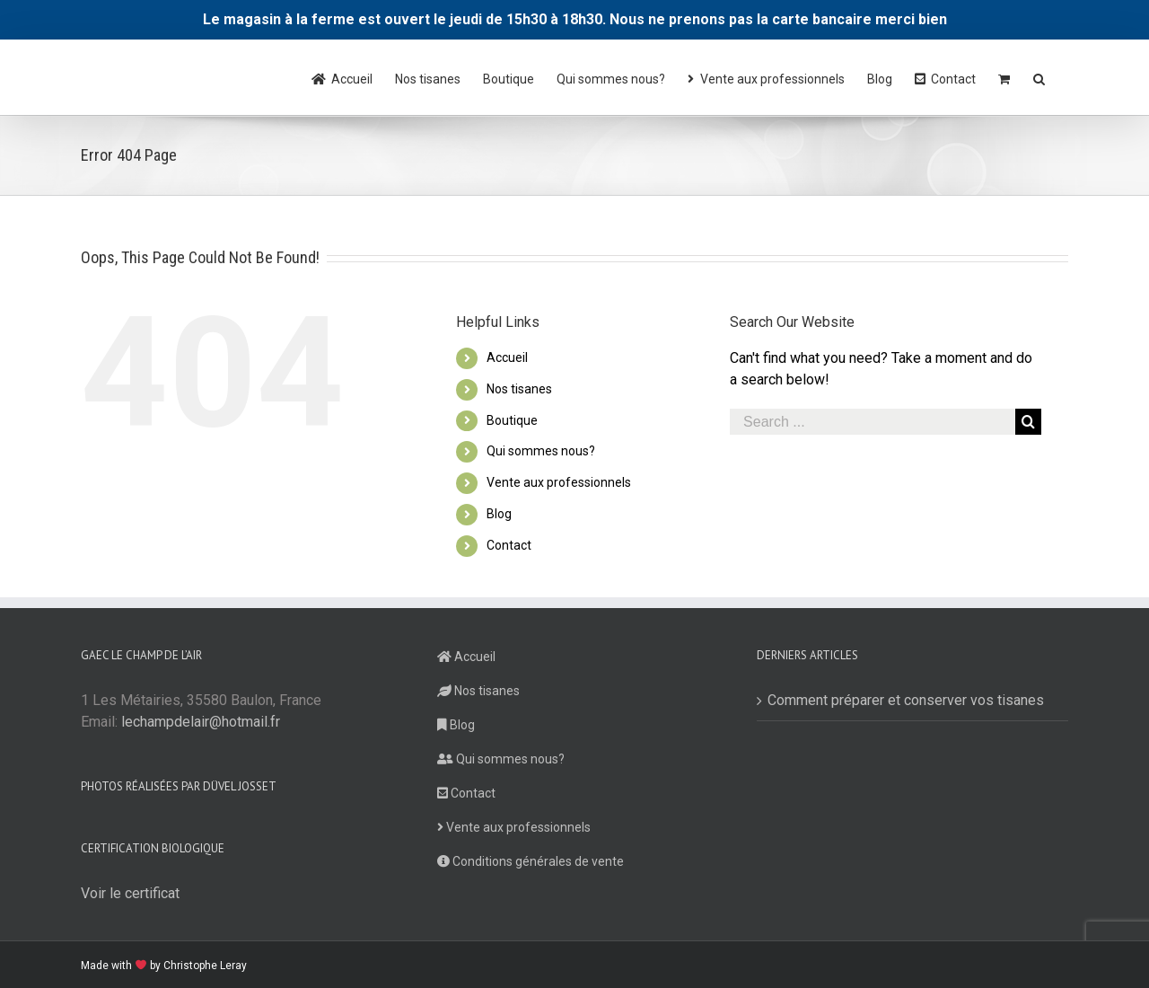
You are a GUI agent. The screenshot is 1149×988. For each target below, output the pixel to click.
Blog (499, 514)
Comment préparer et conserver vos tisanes (905, 700)
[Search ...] (872, 422)
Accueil (507, 357)
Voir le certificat (130, 893)
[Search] (1039, 77)
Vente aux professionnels (559, 482)
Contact (509, 545)
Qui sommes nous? (541, 451)
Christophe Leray (205, 965)
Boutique (512, 420)
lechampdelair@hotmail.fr (200, 721)
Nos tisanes (519, 389)
